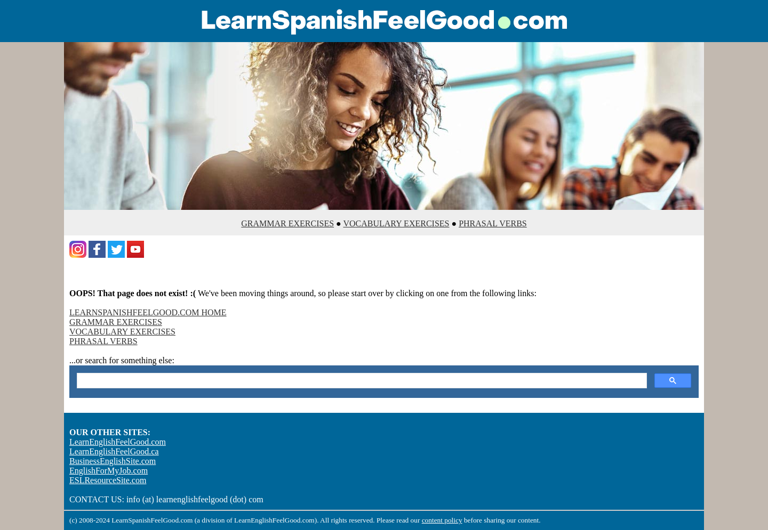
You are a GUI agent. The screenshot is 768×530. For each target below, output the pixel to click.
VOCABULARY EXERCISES (396, 223)
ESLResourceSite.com (107, 480)
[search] (360, 381)
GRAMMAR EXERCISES (287, 223)
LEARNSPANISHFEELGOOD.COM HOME (148, 312)
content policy (442, 520)
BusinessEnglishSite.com (112, 461)
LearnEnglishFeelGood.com (117, 441)
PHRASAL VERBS (493, 223)
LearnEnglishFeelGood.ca (114, 451)
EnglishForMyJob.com (108, 470)
